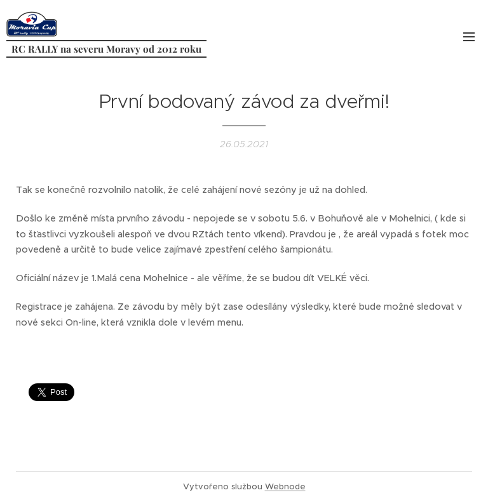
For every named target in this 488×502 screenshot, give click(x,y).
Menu (469, 36)
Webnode (285, 486)
